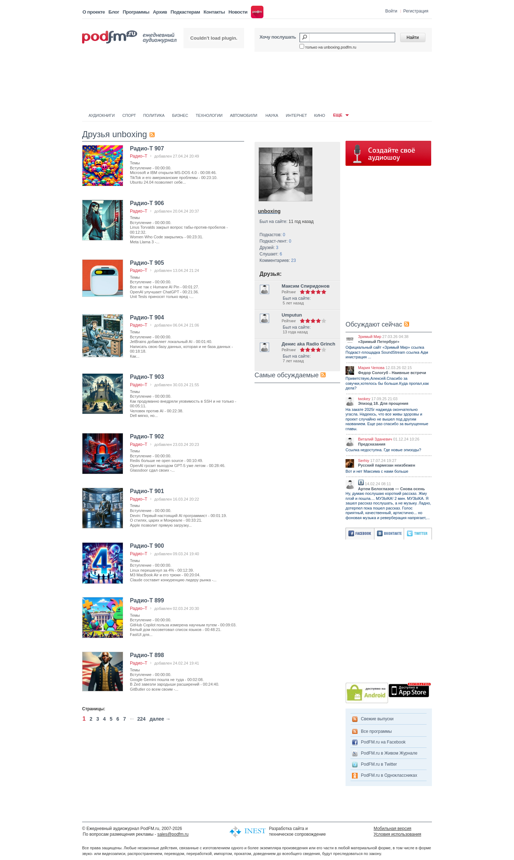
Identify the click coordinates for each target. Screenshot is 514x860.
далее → (160, 719)
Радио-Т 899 (147, 600)
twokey (364, 399)
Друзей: (268, 247)
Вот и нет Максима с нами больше (377, 471)
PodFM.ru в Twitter (379, 764)
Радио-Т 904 (147, 317)
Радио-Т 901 (147, 491)
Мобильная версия (393, 828)
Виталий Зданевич (375, 439)
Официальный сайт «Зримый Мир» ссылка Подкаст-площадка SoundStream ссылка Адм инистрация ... (387, 352)
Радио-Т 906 (147, 203)
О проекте (93, 12)
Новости (237, 12)
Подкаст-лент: (275, 241)
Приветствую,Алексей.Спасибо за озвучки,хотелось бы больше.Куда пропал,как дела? (387, 383)
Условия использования (397, 834)
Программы (136, 12)
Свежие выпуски (377, 718)
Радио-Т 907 (147, 148)
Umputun (292, 315)
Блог (114, 12)
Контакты (214, 12)
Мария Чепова (371, 368)
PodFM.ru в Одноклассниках (389, 775)
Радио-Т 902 (147, 436)
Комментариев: (277, 260)
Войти (391, 11)
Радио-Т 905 (147, 263)
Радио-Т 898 (147, 655)
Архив (160, 12)
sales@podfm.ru (173, 834)
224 (141, 719)
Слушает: (270, 254)
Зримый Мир (369, 336)
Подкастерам (185, 12)
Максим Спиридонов (305, 286)
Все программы (376, 731)
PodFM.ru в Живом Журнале (389, 753)
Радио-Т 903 (147, 377)
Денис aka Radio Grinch (308, 344)
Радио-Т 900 (147, 546)
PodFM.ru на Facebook (383, 742)
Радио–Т (138, 156)
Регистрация (415, 11)
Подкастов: (272, 234)
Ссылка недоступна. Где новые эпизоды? (383, 450)
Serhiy (363, 460)
